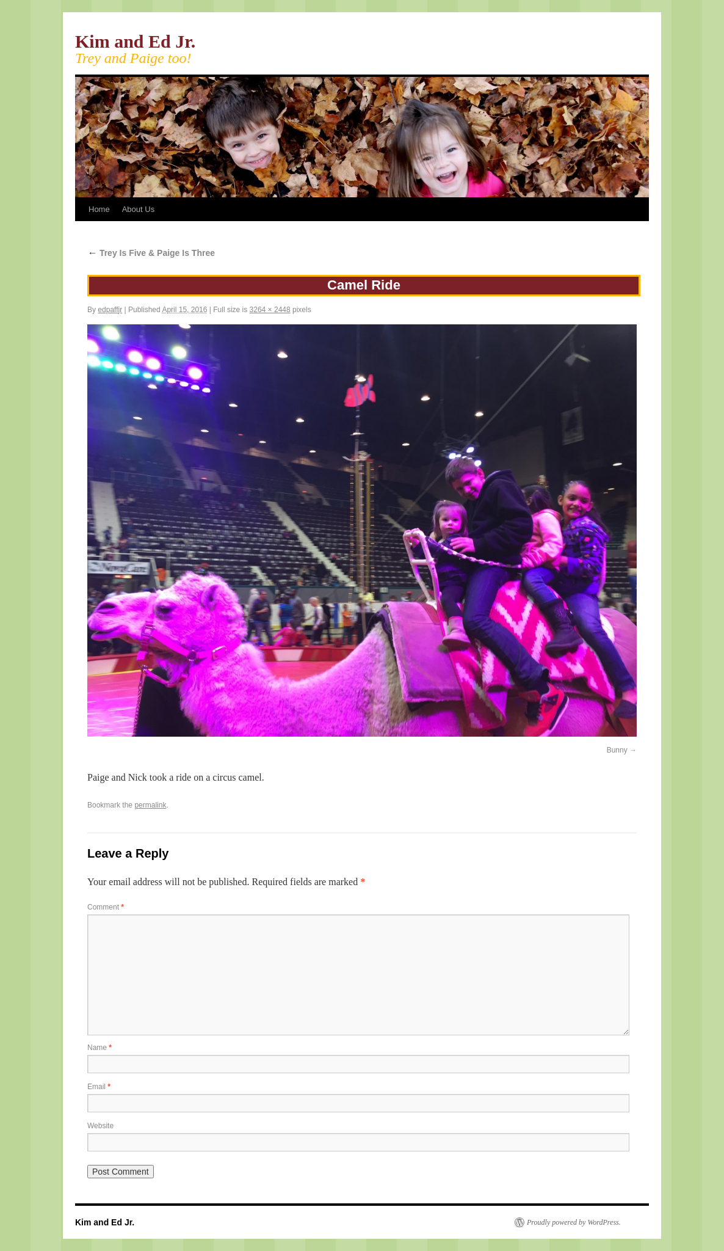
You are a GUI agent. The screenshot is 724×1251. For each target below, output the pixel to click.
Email (98, 1086)
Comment (105, 907)
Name (99, 1047)
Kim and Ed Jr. (135, 41)
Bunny (617, 750)
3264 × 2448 (270, 309)
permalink (150, 805)
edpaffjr (110, 309)
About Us (138, 209)
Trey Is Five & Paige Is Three (151, 253)
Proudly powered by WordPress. (574, 1222)
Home (99, 209)
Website (100, 1126)
